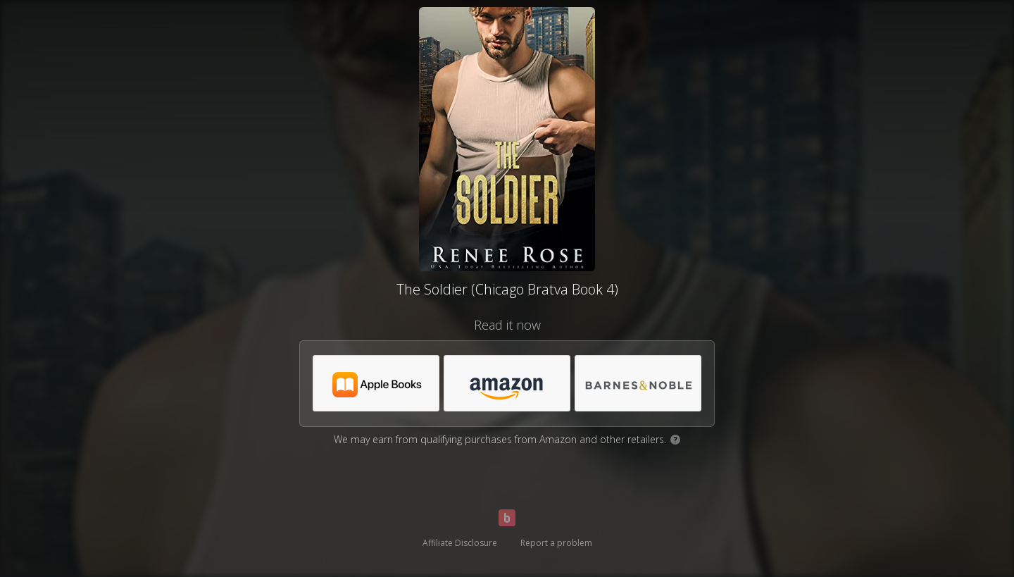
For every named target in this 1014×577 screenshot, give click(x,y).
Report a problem (556, 543)
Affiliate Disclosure (460, 543)
